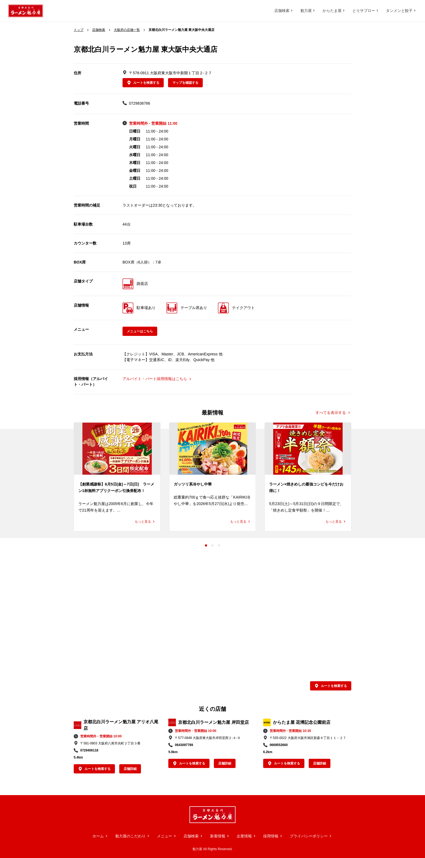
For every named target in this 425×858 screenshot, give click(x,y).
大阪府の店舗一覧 (127, 29)
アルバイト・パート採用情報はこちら (157, 379)
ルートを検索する (143, 83)
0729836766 (139, 103)
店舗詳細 (130, 769)
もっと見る (145, 521)
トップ (78, 29)
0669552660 (279, 745)
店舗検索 (98, 29)
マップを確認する (185, 83)
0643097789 (184, 745)
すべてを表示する (333, 412)
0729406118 (89, 750)
